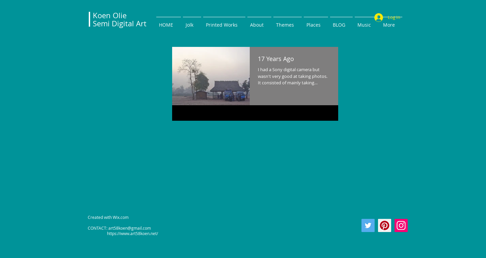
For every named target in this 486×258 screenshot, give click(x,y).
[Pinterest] (384, 225)
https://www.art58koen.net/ (123, 233)
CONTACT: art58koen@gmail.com (119, 228)
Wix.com (121, 217)
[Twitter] (368, 225)
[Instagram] (401, 225)
